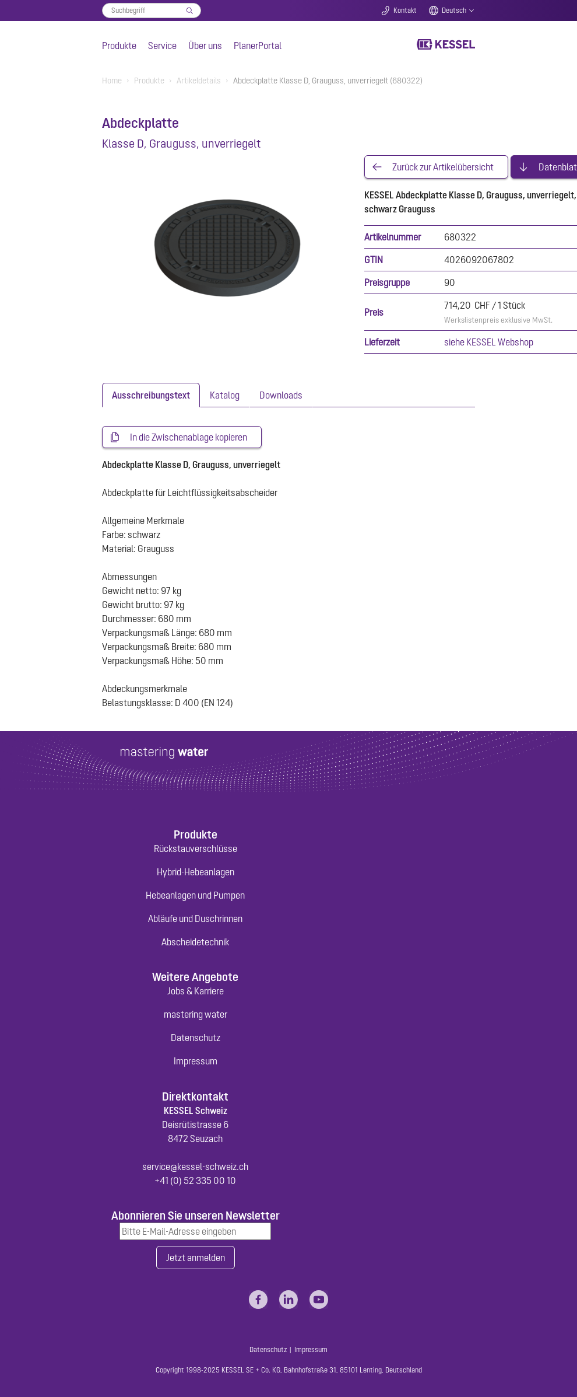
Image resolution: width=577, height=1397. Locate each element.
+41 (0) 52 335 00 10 (195, 1180)
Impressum (195, 1061)
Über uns (205, 45)
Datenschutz (195, 1037)
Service (162, 45)
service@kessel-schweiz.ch (195, 1166)
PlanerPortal (258, 45)
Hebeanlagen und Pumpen (195, 895)
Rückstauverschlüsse (195, 848)
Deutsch (454, 10)
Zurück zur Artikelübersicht (443, 167)
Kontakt (405, 10)
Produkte (119, 45)
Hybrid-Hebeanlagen (195, 872)
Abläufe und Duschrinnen (195, 918)
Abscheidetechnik (195, 942)
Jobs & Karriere (195, 991)
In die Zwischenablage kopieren (188, 437)
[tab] (151, 395)
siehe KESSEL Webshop (488, 342)
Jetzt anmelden (195, 1257)
